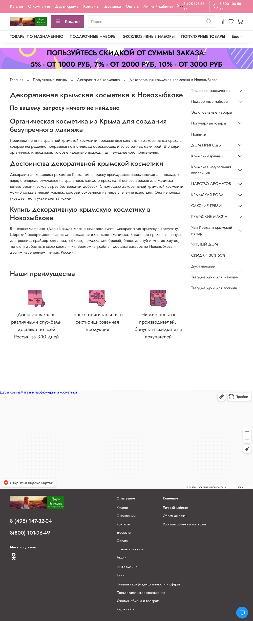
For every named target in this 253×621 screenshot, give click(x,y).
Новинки (198, 134)
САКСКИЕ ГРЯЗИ (206, 205)
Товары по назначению (36, 36)
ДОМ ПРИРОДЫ (206, 145)
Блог (120, 575)
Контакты (91, 6)
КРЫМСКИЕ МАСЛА (209, 216)
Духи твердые (203, 266)
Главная (16, 80)
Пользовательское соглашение (141, 592)
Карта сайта (125, 609)
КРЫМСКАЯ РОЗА (207, 195)
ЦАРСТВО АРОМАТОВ (211, 183)
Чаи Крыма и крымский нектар (211, 230)
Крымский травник (207, 156)
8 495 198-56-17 (190, 6)
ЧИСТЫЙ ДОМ (204, 244)
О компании (39, 6)
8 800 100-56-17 (227, 6)
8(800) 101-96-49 (30, 533)
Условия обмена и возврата (184, 524)
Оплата (132, 6)
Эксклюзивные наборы (149, 36)
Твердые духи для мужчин (214, 288)
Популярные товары (203, 36)
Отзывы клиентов (130, 549)
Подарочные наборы (93, 36)
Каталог (16, 6)
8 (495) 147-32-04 (31, 521)
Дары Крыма (66, 6)
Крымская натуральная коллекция (211, 170)
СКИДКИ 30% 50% (208, 255)
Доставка (112, 6)
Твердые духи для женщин (214, 277)
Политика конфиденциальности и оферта (148, 584)
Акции (121, 557)
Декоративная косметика (98, 80)
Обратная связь (175, 515)
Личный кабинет (158, 6)
